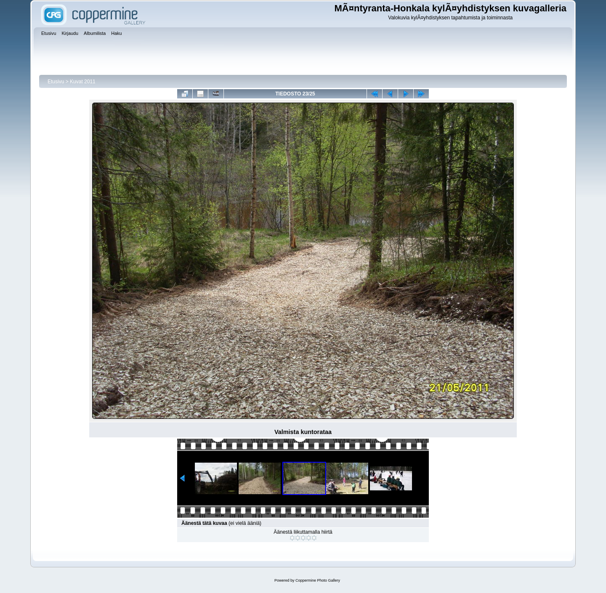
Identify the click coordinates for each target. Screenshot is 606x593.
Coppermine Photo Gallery (317, 580)
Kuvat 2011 (83, 82)
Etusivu (56, 82)
